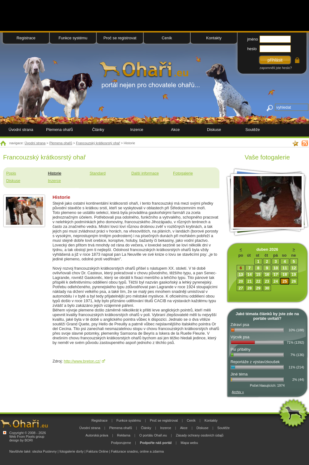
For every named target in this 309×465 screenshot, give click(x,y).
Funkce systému (72, 38)
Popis (11, 173)
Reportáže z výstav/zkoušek (255, 361)
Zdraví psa (240, 324)
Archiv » (238, 392)
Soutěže (252, 129)
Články (98, 129)
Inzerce (54, 180)
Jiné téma (239, 374)
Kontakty (214, 38)
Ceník (167, 38)
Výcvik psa (240, 337)
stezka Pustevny (44, 451)
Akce (175, 129)
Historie (54, 173)
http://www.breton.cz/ (82, 361)
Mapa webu (189, 443)
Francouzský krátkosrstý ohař (98, 143)
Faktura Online (97, 451)
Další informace (145, 173)
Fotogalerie (183, 173)
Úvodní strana (35, 143)
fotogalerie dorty (71, 451)
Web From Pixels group (26, 436)
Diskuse (13, 180)
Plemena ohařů (60, 143)
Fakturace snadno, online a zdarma (137, 451)
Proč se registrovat (120, 38)
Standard (98, 173)
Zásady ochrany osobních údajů (199, 435)
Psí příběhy (241, 349)
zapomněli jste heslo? (276, 68)
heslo (252, 48)
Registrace (25, 38)
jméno (252, 39)
